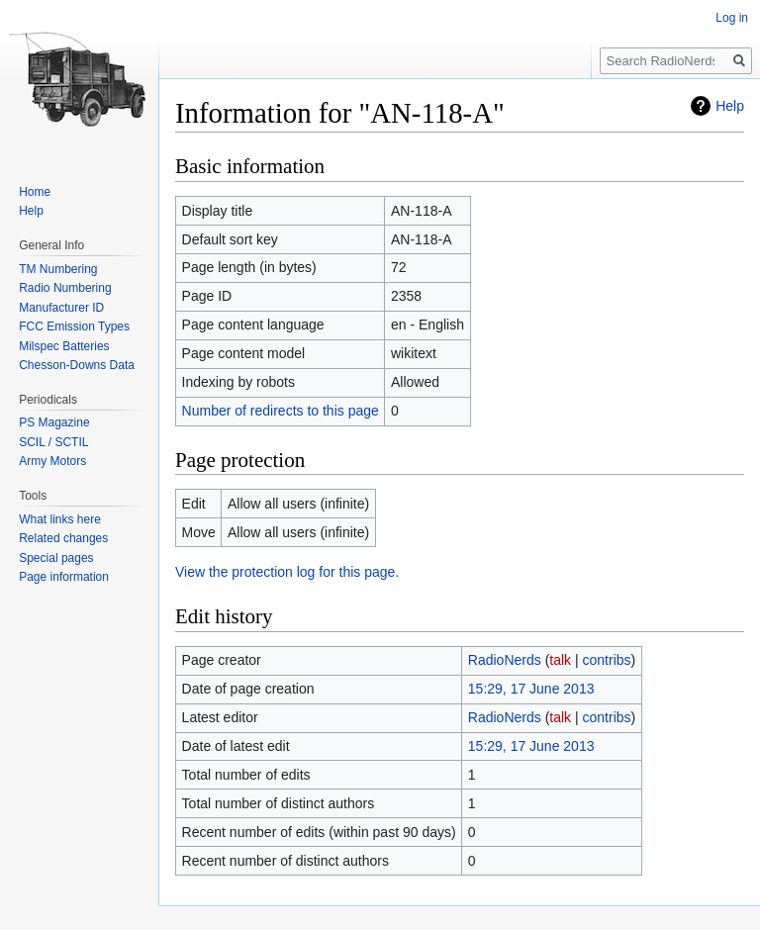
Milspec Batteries (64, 346)
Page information (64, 577)
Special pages (56, 558)
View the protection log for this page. (287, 572)
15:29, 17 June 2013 (531, 689)
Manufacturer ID (61, 308)
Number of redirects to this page (280, 410)
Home (34, 192)
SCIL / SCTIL (53, 442)
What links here (60, 519)
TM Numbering (58, 269)
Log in (731, 18)
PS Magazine (54, 422)
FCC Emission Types (74, 326)
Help (729, 106)
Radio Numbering (65, 288)
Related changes (63, 538)
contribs (607, 660)
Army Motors (52, 461)
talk (560, 660)
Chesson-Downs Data (77, 365)
